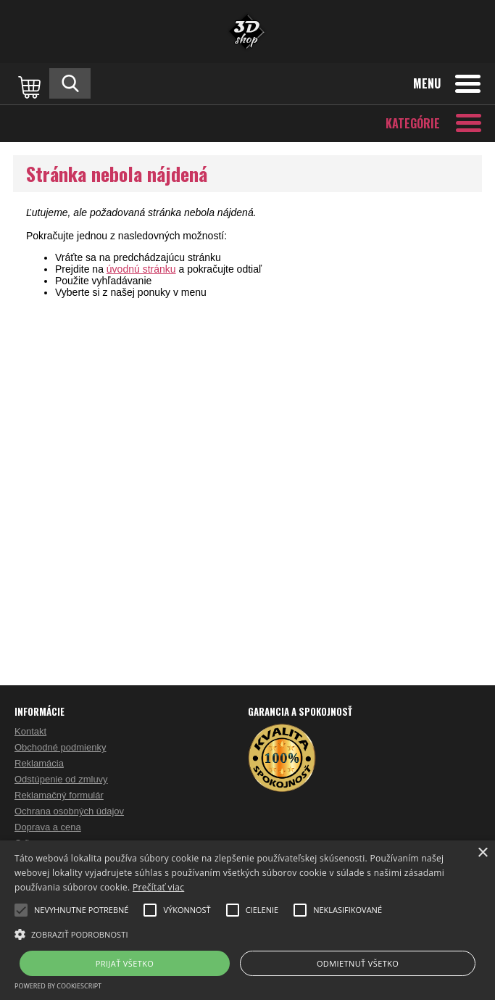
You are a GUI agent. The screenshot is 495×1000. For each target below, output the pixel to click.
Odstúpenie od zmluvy (61, 779)
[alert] (247, 920)
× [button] (482, 853)
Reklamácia (39, 763)
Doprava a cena (47, 827)
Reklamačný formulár (59, 795)
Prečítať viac (158, 887)
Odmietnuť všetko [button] (358, 963)
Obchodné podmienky (60, 747)
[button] (247, 933)
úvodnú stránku (141, 269)
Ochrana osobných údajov (69, 811)
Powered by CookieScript (57, 986)
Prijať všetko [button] (125, 963)
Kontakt (30, 731)
